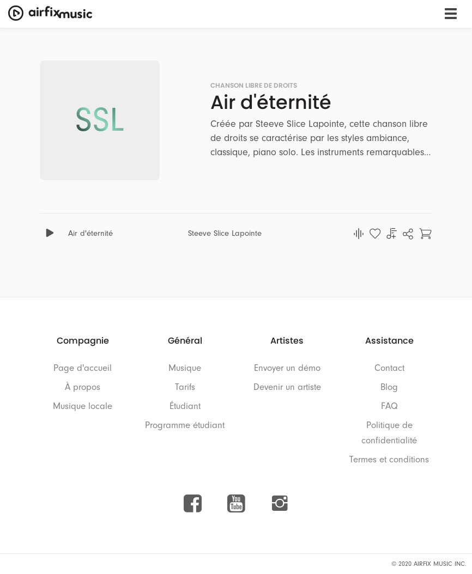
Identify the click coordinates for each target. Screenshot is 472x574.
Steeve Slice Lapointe (225, 233)
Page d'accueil (82, 368)
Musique (184, 368)
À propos (82, 387)
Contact (389, 368)
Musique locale (82, 406)
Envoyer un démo (287, 368)
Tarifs (185, 387)
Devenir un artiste (287, 387)
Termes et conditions (389, 459)
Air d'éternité (90, 233)
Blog (389, 387)
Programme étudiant (185, 425)
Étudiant (185, 406)
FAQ (389, 406)
